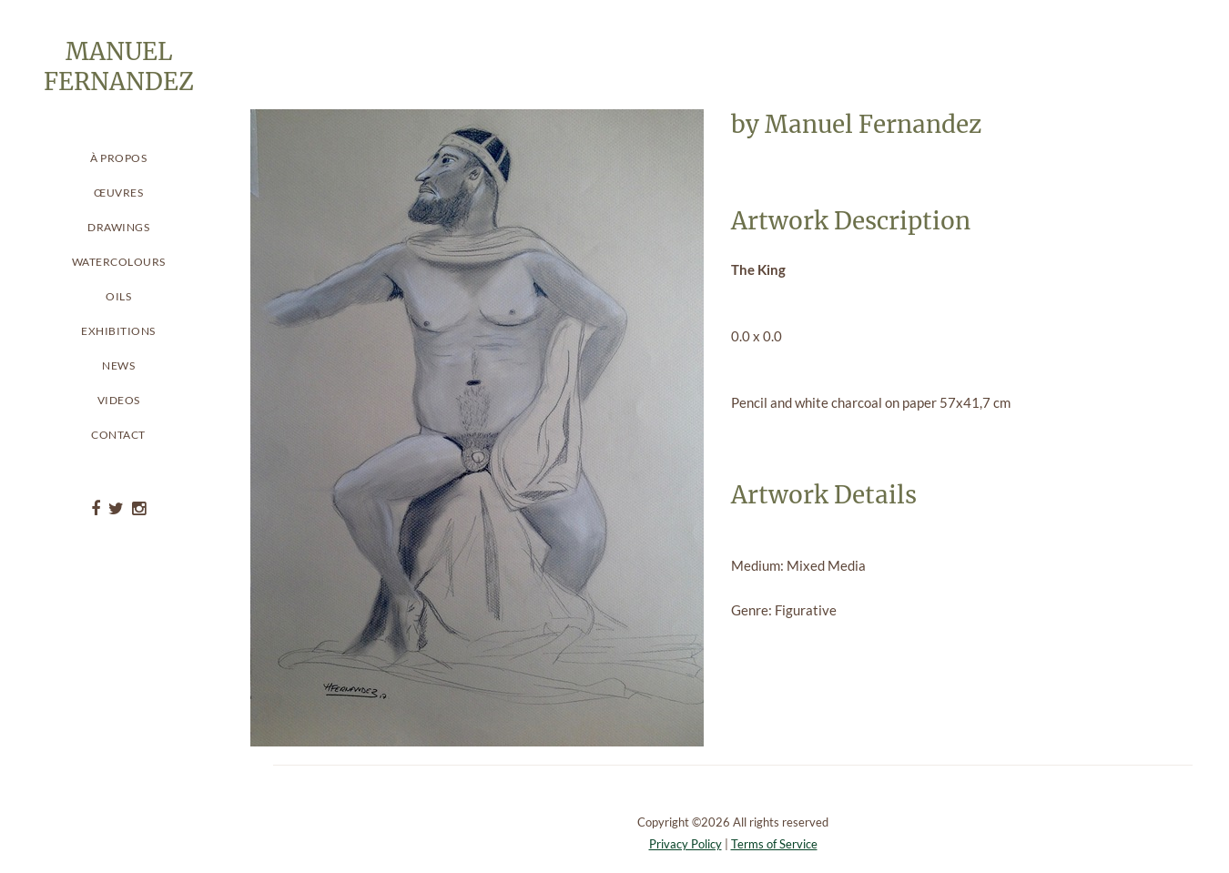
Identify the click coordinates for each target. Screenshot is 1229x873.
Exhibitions (118, 331)
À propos (118, 158)
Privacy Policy (685, 844)
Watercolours (119, 262)
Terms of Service (774, 844)
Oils (118, 296)
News (118, 365)
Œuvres (118, 192)
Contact (118, 435)
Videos (118, 400)
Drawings (118, 227)
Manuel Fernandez (873, 124)
